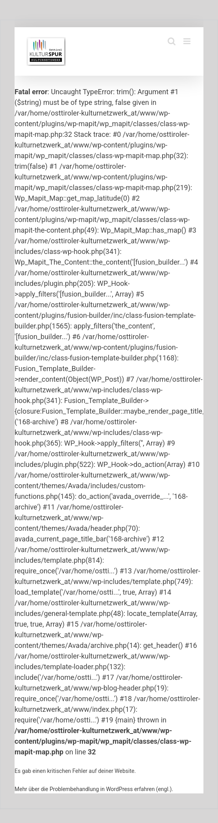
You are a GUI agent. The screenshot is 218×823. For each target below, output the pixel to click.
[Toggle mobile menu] (187, 41)
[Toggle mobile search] (172, 41)
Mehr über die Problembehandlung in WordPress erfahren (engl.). (94, 789)
